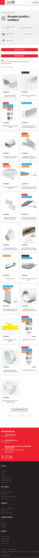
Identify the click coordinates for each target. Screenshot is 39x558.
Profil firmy (4, 471)
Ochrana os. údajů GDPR (7, 508)
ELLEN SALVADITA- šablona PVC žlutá (10, 340)
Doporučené (4, 61)
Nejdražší (16, 61)
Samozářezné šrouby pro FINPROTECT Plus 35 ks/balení (28, 157)
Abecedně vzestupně (24, 61)
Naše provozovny (5, 536)
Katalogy (3, 527)
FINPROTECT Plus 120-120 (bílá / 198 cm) (10, 126)
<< (9, 415)
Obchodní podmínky (6, 492)
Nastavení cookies (5, 555)
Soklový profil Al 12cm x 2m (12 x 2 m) (29, 279)
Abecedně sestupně (6, 63)
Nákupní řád (4, 494)
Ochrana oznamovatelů (6, 513)
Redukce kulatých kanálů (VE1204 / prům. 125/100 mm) (10, 371)
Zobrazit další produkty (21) (19, 409)
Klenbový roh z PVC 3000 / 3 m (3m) (29, 96)
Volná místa (4, 475)
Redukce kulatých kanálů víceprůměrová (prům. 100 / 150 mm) (10, 249)
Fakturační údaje (5, 541)
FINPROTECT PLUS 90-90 (28, 339)
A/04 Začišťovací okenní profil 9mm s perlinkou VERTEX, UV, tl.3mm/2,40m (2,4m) (10, 310)
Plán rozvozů (4, 543)
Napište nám (8, 442)
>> (30, 415)
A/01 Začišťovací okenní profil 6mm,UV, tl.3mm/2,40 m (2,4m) (29, 218)
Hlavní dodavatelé (5, 478)
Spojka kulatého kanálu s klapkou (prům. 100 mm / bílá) (29, 310)
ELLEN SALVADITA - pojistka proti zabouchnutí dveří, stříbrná (29, 249)
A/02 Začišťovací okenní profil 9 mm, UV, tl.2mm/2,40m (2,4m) (29, 188)
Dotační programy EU (6, 480)
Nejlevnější (10, 61)
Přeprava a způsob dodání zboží (8, 496)
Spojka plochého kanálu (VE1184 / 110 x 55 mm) (10, 96)
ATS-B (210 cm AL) (10, 278)
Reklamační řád (5, 498)
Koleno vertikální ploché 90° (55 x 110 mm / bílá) (10, 401)
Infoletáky (3, 524)
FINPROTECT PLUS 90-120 (29, 370)
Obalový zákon (4, 510)
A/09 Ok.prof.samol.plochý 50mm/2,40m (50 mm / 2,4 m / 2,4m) (29, 126)
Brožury (3, 522)
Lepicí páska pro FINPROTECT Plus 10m (10, 188)
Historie (3, 473)
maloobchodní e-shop (25, 4)
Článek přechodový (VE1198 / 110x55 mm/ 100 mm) (10, 157)
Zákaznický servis (5, 538)
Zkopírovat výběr (19, 49)
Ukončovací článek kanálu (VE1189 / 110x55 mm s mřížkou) (10, 218)
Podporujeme (4, 482)
